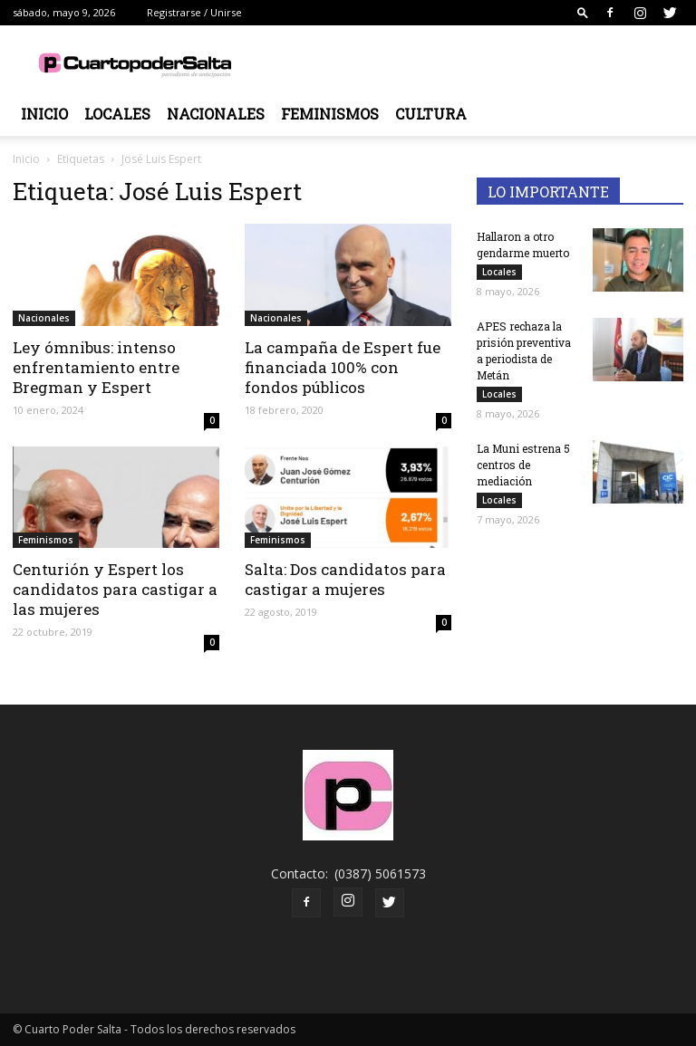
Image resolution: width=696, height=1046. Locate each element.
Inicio (44, 113)
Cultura (431, 113)
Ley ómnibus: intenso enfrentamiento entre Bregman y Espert (96, 367)
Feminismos (330, 113)
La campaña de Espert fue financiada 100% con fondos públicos (342, 367)
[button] (582, 12)
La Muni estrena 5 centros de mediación (523, 464)
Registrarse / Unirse (194, 12)
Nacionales (216, 113)
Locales (117, 113)
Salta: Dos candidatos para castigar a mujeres (345, 579)
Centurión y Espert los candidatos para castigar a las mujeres (115, 589)
